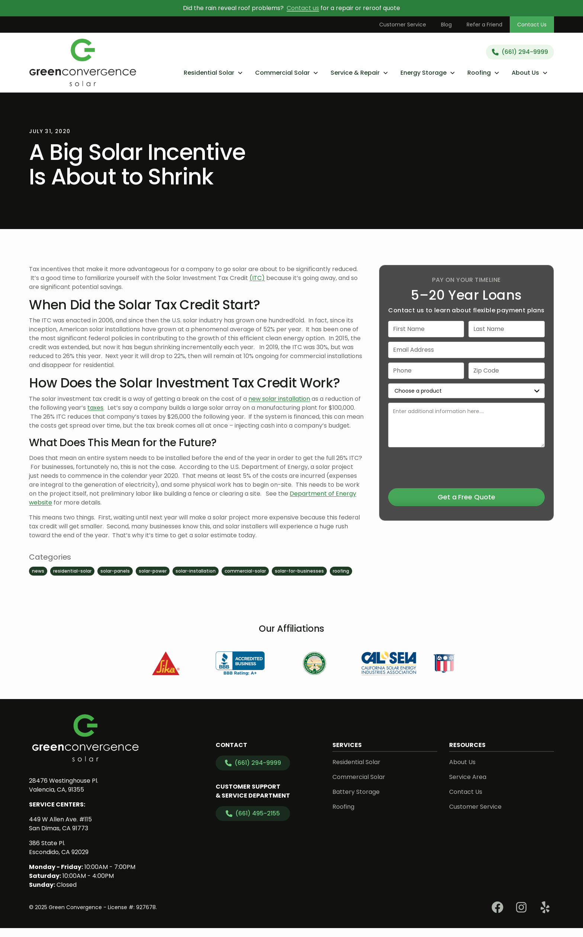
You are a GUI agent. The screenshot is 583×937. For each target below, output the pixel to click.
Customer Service (402, 24)
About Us (462, 762)
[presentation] (466, 466)
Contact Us (532, 24)
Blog (446, 24)
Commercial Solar (358, 777)
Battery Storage (356, 792)
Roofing (343, 806)
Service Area (467, 777)
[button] (213, 72)
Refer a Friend (484, 24)
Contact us (303, 8)
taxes (95, 407)
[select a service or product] (466, 390)
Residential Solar (356, 762)
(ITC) (257, 278)
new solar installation (279, 399)
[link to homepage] (82, 62)
